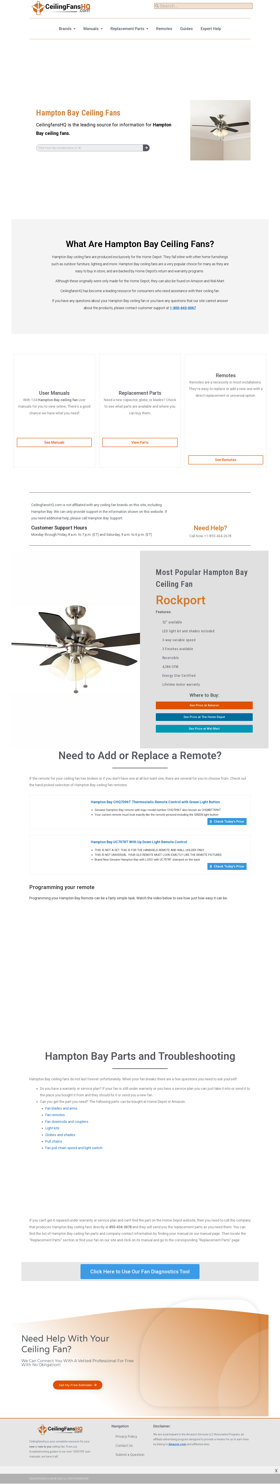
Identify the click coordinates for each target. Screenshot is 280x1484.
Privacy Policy (126, 1437)
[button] (54, 442)
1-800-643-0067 (183, 308)
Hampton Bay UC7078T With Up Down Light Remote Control (139, 842)
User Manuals (54, 393)
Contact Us (124, 1446)
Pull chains (53, 1142)
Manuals (91, 28)
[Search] (146, 148)
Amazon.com (177, 1444)
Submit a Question (129, 1455)
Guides (186, 28)
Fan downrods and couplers (67, 1122)
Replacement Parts (127, 28)
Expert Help (211, 28)
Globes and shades (60, 1135)
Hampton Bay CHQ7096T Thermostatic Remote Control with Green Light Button (156, 802)
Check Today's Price (229, 822)
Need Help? (210, 528)
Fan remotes (55, 1115)
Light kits (52, 1128)
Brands (65, 28)
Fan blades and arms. (61, 1109)
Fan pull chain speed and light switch (74, 1148)
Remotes (164, 28)
